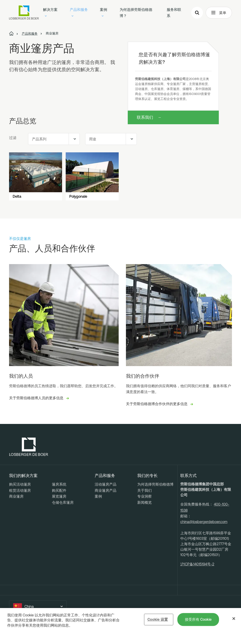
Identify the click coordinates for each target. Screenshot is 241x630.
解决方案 (50, 12)
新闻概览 (144, 502)
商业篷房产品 (105, 490)
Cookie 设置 (157, 620)
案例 (103, 12)
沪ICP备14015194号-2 (197, 564)
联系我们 (145, 117)
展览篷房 (59, 496)
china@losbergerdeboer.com (203, 522)
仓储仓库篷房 (63, 502)
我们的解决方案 (23, 476)
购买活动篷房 (20, 484)
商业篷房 (16, 496)
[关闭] (234, 619)
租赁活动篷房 (20, 490)
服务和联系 (174, 12)
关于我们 (144, 490)
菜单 (218, 13)
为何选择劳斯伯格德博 (155, 484)
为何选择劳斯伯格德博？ (136, 12)
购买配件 (59, 490)
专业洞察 (144, 496)
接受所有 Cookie (198, 620)
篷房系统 (59, 484)
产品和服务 (79, 12)
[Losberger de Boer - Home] (28, 447)
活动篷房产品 (105, 484)
